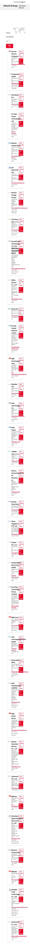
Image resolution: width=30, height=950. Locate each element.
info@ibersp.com (15, 492)
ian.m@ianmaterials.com (17, 183)
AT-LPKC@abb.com (15, 805)
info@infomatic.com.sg (17, 788)
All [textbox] (7, 41)
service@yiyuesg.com (16, 534)
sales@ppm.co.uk (15, 442)
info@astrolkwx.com (16, 104)
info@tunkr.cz (15, 461)
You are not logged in (20, 2)
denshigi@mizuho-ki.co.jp (16, 156)
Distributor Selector (22, 7)
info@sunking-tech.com (15, 606)
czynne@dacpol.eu (16, 553)
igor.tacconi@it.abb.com (17, 625)
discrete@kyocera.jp (16, 861)
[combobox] (8, 41)
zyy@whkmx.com (15, 766)
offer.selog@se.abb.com (17, 879)
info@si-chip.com (13, 132)
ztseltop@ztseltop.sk (16, 230)
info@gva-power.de (14, 649)
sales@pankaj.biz (15, 510)
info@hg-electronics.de (15, 576)
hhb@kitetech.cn (15, 702)
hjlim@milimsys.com (16, 299)
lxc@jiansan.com (15, 838)
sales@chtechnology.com (17, 416)
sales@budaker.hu (16, 393)
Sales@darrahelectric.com (18, 64)
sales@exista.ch (15, 316)
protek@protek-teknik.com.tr (15, 347)
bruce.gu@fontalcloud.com (18, 268)
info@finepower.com (16, 83)
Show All (9, 45)
